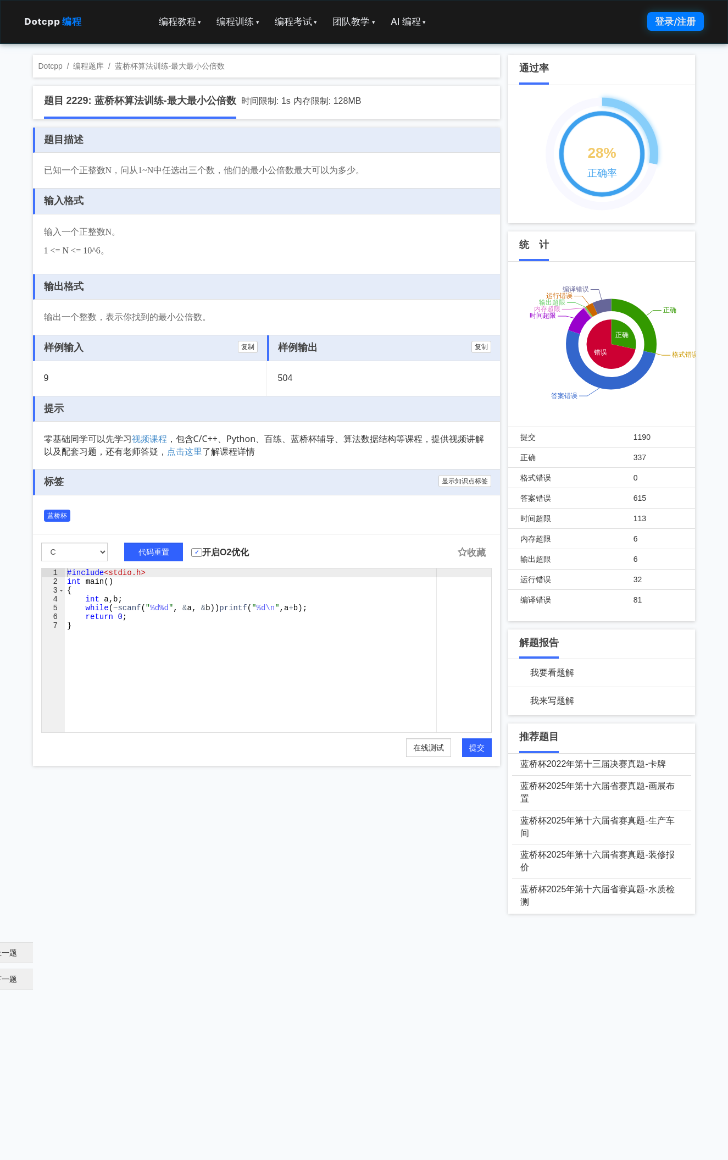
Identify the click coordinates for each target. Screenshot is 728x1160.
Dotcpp (53, 21)
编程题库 (88, 66)
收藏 (471, 553)
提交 (477, 747)
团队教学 (353, 21)
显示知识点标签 (465, 481)
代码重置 (153, 552)
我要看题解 (552, 672)
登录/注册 (675, 21)
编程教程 (180, 21)
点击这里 (184, 451)
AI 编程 (408, 21)
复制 (247, 347)
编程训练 (237, 21)
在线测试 (428, 747)
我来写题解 (552, 700)
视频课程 (149, 439)
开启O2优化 (225, 552)
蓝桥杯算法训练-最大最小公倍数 (170, 66)
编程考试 (296, 21)
